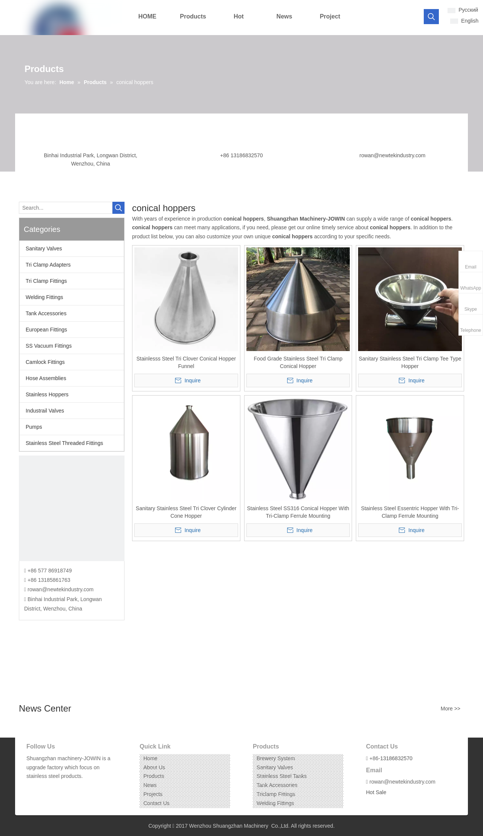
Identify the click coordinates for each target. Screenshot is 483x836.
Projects (153, 794)
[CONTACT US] (72, 508)
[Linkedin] (43, 788)
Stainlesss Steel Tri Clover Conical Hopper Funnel (186, 362)
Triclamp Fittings (276, 794)
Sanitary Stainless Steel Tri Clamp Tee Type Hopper (410, 362)
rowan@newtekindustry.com (392, 155)
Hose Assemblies (46, 378)
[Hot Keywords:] (431, 16)
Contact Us (156, 803)
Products (153, 776)
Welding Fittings (44, 297)
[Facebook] (31, 788)
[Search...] (65, 208)
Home (150, 758)
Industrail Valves (45, 411)
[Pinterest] (66, 788)
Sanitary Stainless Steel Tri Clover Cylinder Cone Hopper (186, 512)
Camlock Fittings (45, 362)
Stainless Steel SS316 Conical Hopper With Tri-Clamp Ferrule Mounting (298, 512)
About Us (154, 767)
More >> (450, 708)
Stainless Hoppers (47, 394)
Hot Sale (376, 792)
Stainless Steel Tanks (282, 776)
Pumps (34, 427)
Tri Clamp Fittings (46, 281)
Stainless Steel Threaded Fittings (64, 443)
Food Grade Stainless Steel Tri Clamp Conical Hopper (298, 362)
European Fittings (46, 330)
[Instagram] (55, 788)
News (150, 785)
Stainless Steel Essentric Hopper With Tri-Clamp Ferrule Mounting (410, 512)
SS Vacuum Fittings (49, 346)
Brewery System (276, 758)
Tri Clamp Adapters (48, 265)
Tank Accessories (46, 313)
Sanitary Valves (44, 248)
